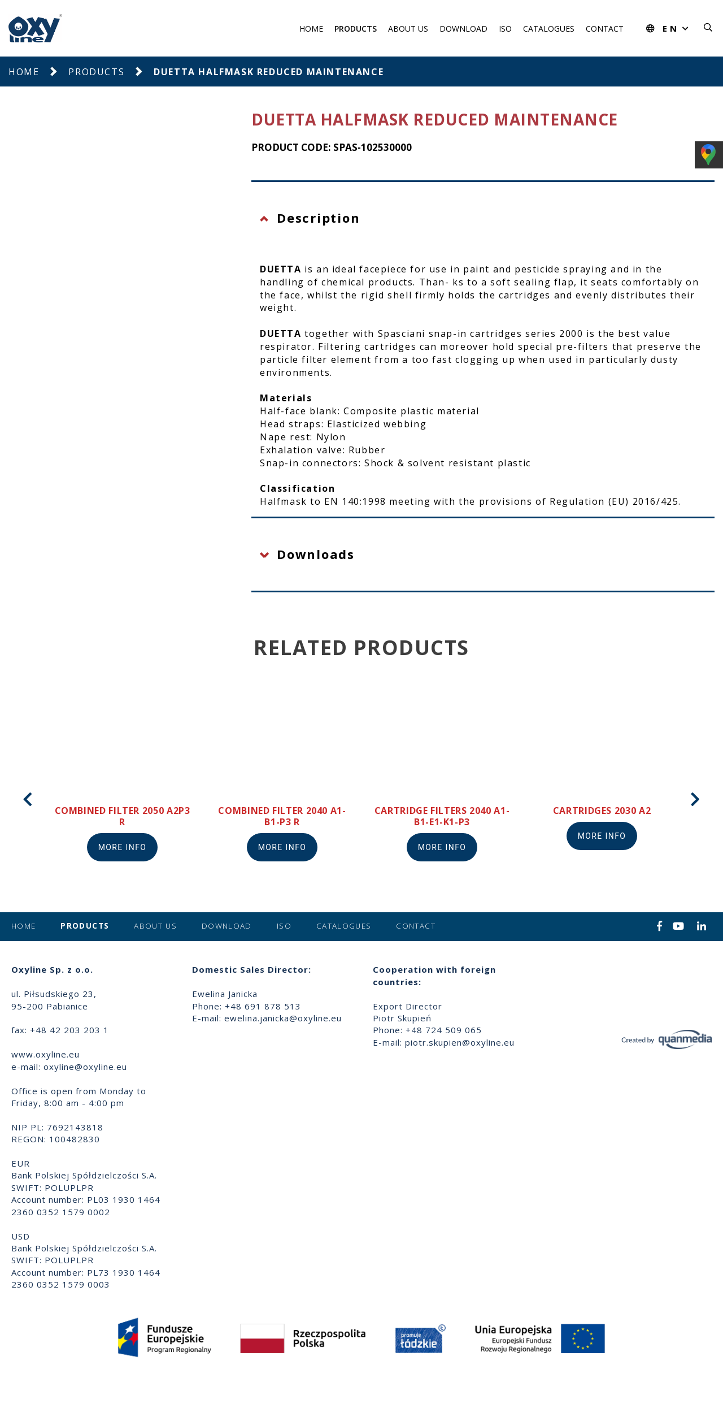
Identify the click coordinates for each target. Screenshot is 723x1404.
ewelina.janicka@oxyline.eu (283, 1018)
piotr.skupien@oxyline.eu (460, 1042)
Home (311, 28)
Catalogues (548, 28)
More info (122, 847)
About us (408, 28)
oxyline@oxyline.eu (85, 1066)
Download (463, 28)
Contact (605, 28)
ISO (505, 28)
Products (355, 28)
